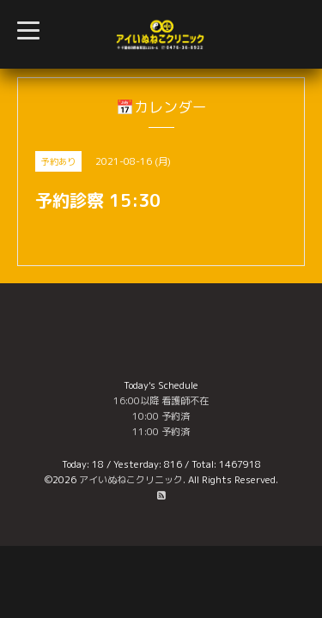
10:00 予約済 (161, 416)
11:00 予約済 (161, 432)
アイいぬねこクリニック (131, 480)
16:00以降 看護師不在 (161, 401)
